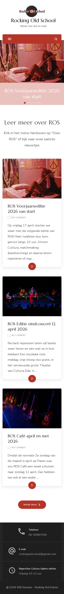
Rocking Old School (33, 20)
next (58, 72)
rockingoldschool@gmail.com (37, 554)
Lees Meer (26, 266)
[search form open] (56, 39)
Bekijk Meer (30, 504)
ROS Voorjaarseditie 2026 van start (32, 94)
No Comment (19, 218)
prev (6, 72)
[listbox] (32, 72)
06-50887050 (38, 535)
